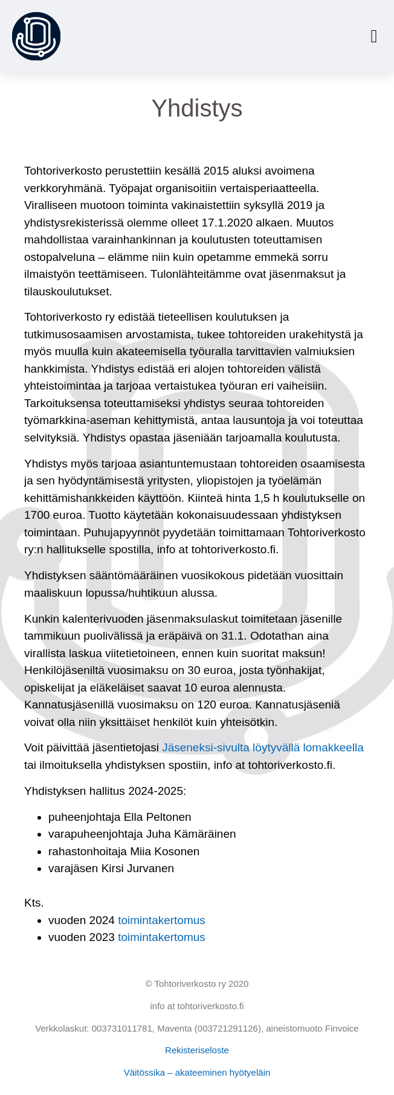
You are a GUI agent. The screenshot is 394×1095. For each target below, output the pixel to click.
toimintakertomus (161, 920)
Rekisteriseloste (197, 1050)
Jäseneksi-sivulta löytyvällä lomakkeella (263, 747)
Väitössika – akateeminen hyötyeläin (197, 1072)
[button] (374, 36)
